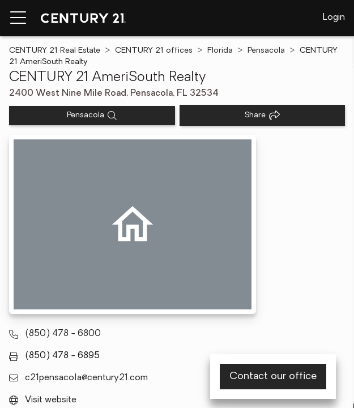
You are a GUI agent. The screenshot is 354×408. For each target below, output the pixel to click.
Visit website (50, 400)
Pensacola (266, 50)
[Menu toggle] (18, 18)
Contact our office (273, 376)
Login (334, 17)
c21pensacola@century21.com (86, 377)
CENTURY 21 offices (154, 50)
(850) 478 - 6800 (63, 333)
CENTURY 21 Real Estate (54, 50)
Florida (220, 50)
